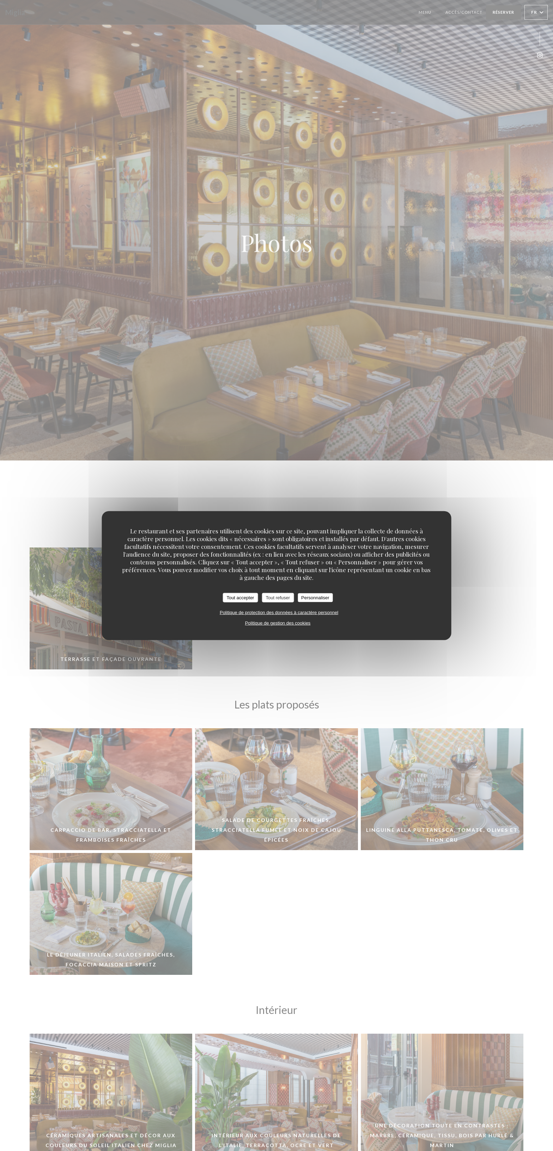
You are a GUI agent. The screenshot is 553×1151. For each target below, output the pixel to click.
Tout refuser (278, 597)
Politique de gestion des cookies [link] (278, 623)
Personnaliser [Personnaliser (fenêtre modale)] (315, 597)
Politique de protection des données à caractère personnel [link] (279, 612)
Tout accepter (240, 597)
